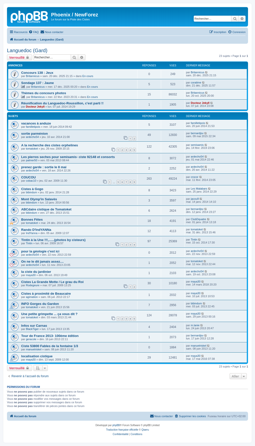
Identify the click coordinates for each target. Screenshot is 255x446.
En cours (87, 76)
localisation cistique (37, 356)
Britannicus (32, 76)
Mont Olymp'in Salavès (39, 199)
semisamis (197, 144)
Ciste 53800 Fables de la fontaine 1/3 (49, 346)
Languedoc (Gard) (27, 50)
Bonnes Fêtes (32, 219)
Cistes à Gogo (32, 189)
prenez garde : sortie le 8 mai (43, 167)
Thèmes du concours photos (43, 93)
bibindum (31, 192)
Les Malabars (199, 188)
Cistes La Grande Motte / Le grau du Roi (52, 282)
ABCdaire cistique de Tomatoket (46, 209)
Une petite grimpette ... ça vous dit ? (49, 314)
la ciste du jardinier (36, 272)
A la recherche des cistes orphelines (49, 145)
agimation (32, 296)
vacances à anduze (36, 123)
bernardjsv (197, 133)
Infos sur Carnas (34, 325)
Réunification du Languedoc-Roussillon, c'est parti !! (62, 103)
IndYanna (31, 233)
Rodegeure (32, 285)
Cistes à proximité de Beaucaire (46, 293)
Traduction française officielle (122, 429)
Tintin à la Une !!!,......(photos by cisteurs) (53, 240)
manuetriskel (33, 349)
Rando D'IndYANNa (36, 230)
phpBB (116, 425)
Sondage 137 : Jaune (37, 83)
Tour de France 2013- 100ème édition (50, 336)
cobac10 (31, 180)
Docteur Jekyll (35, 106)
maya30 (31, 275)
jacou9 (195, 198)
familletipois (33, 126)
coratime (196, 82)
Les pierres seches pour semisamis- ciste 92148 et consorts (68, 157)
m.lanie (195, 325)
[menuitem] (34, 32)
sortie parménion (34, 133)
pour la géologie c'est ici (40, 251)
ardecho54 (32, 136)
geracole (31, 339)
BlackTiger (32, 328)
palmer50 (31, 160)
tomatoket (32, 148)
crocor (194, 176)
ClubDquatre (198, 219)
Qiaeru (145, 429)
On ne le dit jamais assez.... (42, 261)
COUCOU (28, 177)
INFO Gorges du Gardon (40, 304)
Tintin (29, 243)
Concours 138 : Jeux (37, 73)
